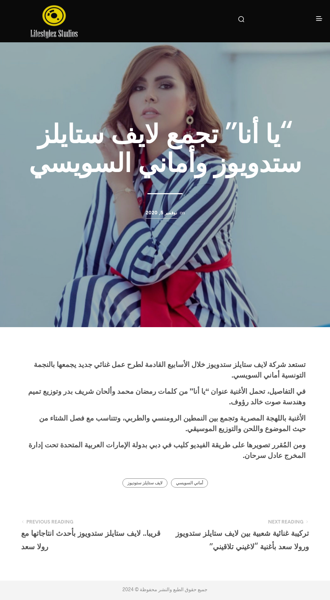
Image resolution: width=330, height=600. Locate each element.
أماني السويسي (189, 483)
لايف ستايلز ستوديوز (145, 483)
